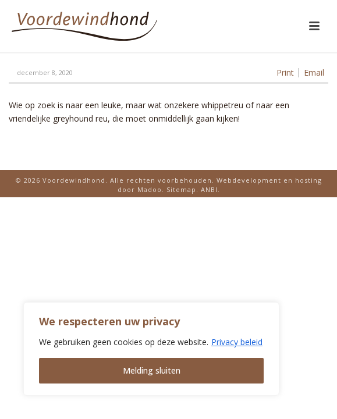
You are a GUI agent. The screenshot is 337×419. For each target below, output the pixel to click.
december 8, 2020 (45, 72)
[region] (151, 349)
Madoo (149, 189)
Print (285, 72)
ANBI (209, 189)
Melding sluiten (151, 370)
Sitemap (181, 189)
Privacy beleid (236, 341)
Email (314, 72)
